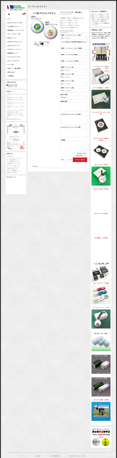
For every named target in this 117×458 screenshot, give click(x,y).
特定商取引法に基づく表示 (78, 456)
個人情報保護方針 (55, 456)
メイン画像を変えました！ (13, 162)
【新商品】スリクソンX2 (13, 164)
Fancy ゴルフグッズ (13, 61)
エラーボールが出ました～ (13, 167)
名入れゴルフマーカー (13, 46)
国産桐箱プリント (12, 53)
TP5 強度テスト (10, 157)
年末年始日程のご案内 (12, 112)
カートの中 (10, 65)
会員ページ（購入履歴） (14, 69)
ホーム (9, 19)
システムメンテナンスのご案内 (14, 110)
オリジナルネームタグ (13, 57)
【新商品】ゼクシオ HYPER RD (14, 114)
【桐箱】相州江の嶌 (11, 169)
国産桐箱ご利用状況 (11, 173)
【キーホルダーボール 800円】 (101, 296)
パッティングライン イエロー (14, 158)
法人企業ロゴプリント (13, 26)
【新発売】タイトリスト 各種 (14, 98)
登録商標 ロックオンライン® (15, 30)
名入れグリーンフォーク (14, 49)
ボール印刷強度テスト (12, 160)
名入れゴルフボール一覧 (14, 23)
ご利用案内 (10, 76)
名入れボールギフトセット (15, 42)
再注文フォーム (11, 38)
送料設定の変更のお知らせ (13, 119)
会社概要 (38, 456)
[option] (44, 26)
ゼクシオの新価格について (13, 171)
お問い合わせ (11, 72)
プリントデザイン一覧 (13, 34)
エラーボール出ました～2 (13, 166)
